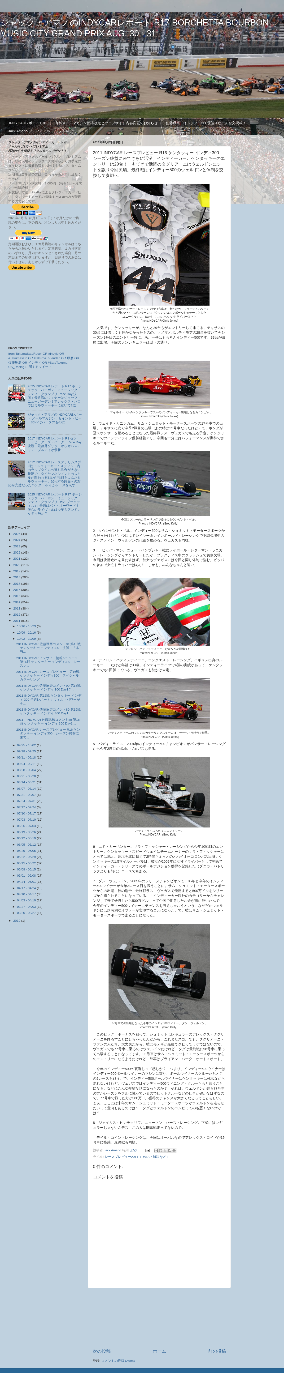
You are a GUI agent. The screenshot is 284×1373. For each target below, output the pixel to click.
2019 (17, 571)
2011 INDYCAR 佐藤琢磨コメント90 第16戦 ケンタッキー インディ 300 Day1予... (48, 687)
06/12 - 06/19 (27, 838)
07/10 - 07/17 (27, 813)
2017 (17, 583)
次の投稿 (102, 1351)
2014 (17, 602)
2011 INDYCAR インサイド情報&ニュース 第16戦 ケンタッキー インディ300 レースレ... (48, 661)
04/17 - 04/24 (27, 888)
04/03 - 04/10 (27, 900)
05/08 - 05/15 (27, 869)
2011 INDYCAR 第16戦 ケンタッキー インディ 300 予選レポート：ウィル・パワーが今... (48, 699)
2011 (17, 621)
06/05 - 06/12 (27, 844)
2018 (17, 577)
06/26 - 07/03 (27, 826)
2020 (17, 565)
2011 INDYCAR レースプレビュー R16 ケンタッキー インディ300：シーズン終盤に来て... (48, 733)
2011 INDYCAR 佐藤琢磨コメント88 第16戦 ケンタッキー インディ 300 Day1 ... (48, 721)
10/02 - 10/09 (27, 638)
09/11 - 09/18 (27, 757)
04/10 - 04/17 (27, 894)
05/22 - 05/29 (27, 857)
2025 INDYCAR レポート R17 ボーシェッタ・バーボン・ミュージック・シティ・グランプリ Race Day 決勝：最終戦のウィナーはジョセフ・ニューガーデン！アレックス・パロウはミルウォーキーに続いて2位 (55, 395)
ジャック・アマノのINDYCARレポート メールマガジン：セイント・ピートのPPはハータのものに (55, 418)
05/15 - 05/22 (27, 863)
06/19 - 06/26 (27, 832)
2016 (17, 590)
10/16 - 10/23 (27, 626)
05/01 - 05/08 (27, 875)
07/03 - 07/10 (27, 819)
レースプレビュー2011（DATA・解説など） (137, 1157)
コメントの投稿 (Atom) (118, 1361)
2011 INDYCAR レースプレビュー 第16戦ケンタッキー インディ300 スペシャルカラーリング (47, 675)
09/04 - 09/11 (27, 764)
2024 (17, 540)
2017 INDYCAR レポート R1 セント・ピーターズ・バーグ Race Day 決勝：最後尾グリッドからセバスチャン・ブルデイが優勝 (54, 444)
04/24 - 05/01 (27, 881)
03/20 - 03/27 (27, 913)
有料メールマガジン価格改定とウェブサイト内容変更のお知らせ (106, 123)
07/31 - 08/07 (27, 795)
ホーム (159, 1351)
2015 (17, 596)
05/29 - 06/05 (27, 851)
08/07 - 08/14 (27, 788)
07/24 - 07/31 (27, 801)
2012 (17, 614)
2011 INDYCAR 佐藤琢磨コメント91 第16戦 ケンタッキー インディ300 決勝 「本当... (48, 647)
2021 (17, 558)
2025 (17, 534)
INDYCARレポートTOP (28, 123)
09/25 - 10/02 (27, 745)
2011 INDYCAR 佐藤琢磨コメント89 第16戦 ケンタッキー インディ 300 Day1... (48, 711)
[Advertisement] (159, 1318)
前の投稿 (217, 1351)
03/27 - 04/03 (27, 906)
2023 (17, 546)
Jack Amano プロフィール (29, 131)
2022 (17, 552)
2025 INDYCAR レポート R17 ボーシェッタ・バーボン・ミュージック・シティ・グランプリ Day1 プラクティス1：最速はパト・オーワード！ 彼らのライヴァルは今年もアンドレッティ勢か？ (55, 504)
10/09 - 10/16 (27, 632)
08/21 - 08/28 (27, 776)
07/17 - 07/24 (27, 807)
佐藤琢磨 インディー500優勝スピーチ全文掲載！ (206, 123)
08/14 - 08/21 (27, 782)
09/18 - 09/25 (27, 751)
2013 (17, 608)
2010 (17, 920)
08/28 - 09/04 (27, 770)
